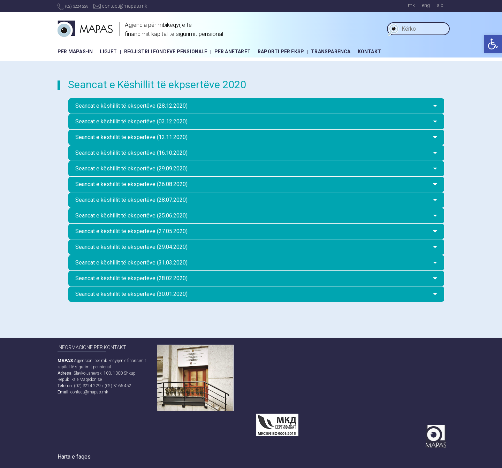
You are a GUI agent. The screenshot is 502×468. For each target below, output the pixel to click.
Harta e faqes (74, 456)
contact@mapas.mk (120, 6)
